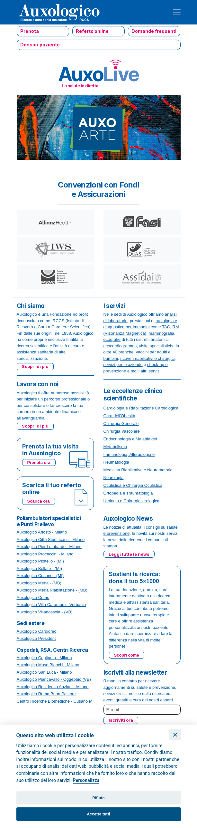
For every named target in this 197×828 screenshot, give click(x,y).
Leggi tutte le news (129, 554)
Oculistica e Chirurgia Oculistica (133, 485)
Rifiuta (98, 797)
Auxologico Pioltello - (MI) (40, 561)
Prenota (29, 31)
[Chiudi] (175, 735)
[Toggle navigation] (176, 12)
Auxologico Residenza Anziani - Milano (53, 686)
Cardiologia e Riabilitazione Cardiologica (140, 408)
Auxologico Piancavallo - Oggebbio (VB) (54, 679)
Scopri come (126, 655)
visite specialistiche (157, 345)
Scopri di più (35, 366)
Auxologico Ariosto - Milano (42, 532)
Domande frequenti (153, 31)
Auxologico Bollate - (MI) (39, 568)
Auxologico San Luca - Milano (44, 672)
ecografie (112, 339)
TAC (166, 326)
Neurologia (113, 477)
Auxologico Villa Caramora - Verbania (51, 604)
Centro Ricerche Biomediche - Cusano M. (55, 701)
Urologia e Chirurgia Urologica (131, 500)
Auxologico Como (33, 597)
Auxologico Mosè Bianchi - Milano (48, 664)
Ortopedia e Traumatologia (128, 493)
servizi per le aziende (123, 364)
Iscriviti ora (121, 720)
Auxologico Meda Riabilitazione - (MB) (52, 590)
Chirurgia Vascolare (121, 431)
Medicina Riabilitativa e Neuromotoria (138, 469)
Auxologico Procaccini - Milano (45, 554)
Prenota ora (38, 462)
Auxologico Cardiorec (37, 631)
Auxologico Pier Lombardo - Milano (49, 546)
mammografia (161, 333)
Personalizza (86, 780)
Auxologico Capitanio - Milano (44, 657)
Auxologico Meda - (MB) (39, 583)
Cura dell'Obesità (119, 415)
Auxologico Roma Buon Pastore (46, 693)
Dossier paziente (40, 44)
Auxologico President (36, 638)
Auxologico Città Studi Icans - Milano (51, 539)
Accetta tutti (98, 814)
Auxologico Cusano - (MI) (40, 575)
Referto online (92, 31)
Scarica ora (38, 501)
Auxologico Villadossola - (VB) (45, 612)
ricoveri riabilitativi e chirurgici (147, 358)
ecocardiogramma (120, 345)
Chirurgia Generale (121, 423)
